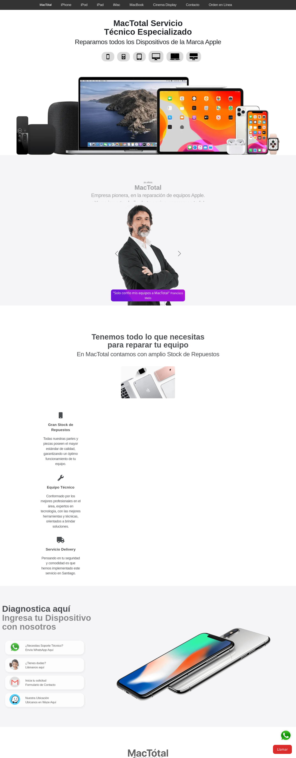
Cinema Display (165, 5)
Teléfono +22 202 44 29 (148, 653)
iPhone (66, 5)
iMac (116, 5)
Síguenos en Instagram (152, 691)
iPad (100, 5)
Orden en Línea (220, 5)
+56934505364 (157, 660)
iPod (84, 5)
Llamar (282, 749)
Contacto (192, 5)
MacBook (136, 5)
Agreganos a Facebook (152, 701)
